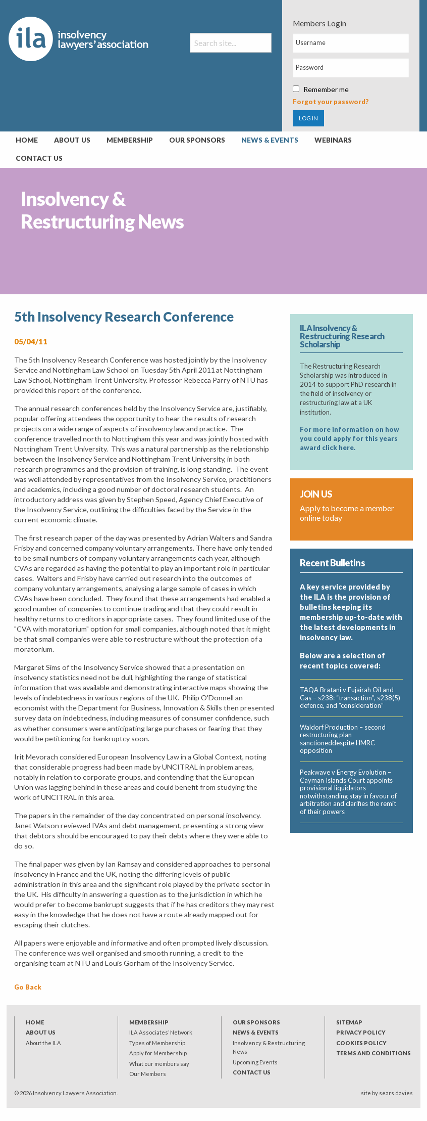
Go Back (27, 987)
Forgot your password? (331, 102)
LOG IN (308, 118)
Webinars (333, 140)
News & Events (269, 140)
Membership (129, 140)
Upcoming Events (255, 1062)
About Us (72, 140)
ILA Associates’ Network (160, 1032)
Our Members (147, 1073)
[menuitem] (27, 140)
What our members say (159, 1063)
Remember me (321, 89)
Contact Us (39, 158)
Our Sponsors (197, 140)
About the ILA (43, 1043)
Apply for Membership (158, 1053)
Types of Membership (157, 1043)
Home (27, 140)
